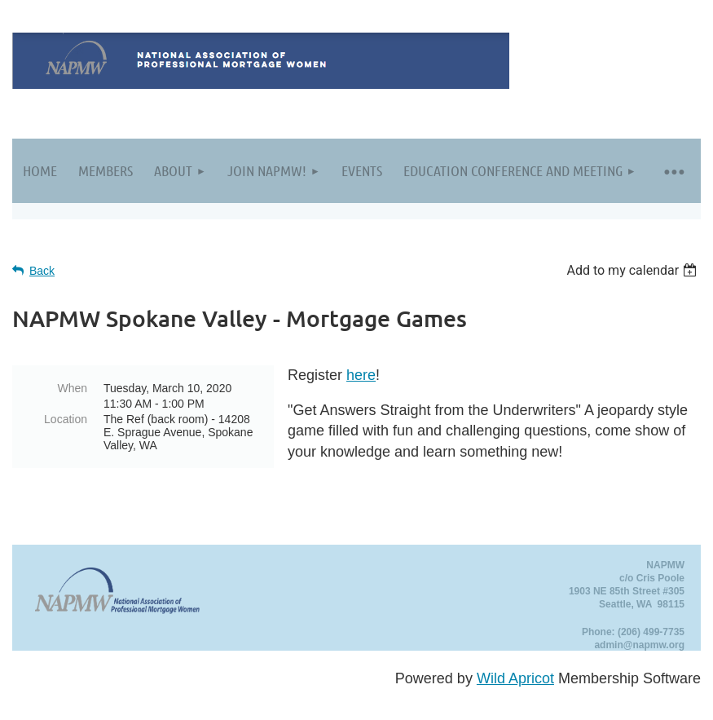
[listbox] (633, 270)
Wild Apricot (515, 678)
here (361, 375)
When (72, 388)
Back (42, 270)
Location (65, 419)
